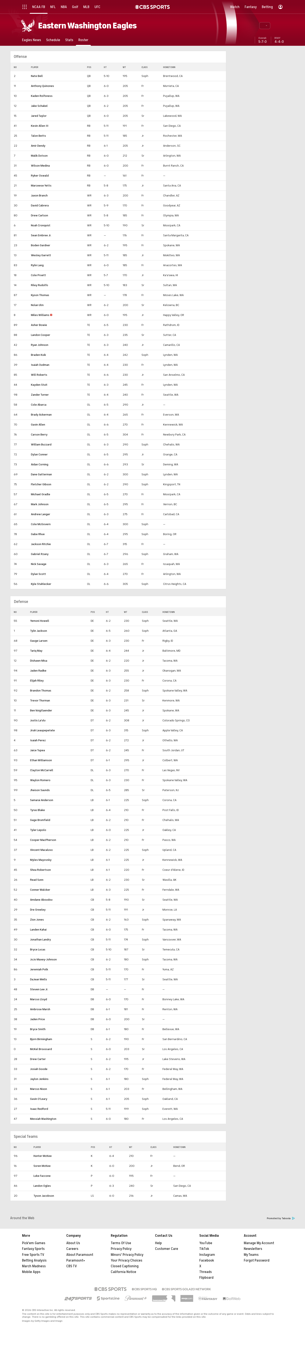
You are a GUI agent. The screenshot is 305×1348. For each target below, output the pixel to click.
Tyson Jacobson (43, 1196)
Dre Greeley (38, 909)
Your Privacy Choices (126, 1260)
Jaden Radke (38, 670)
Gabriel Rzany (40, 554)
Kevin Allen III (39, 126)
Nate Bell (37, 76)
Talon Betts (38, 136)
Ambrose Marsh (40, 1009)
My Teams (251, 1255)
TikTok (204, 1249)
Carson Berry (39, 434)
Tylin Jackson (38, 631)
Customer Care (166, 1249)
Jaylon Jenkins (39, 1079)
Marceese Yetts (41, 185)
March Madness (34, 1266)
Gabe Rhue (38, 534)
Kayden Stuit (39, 385)
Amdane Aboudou (41, 899)
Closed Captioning (125, 1266)
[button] (264, 25)
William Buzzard (41, 444)
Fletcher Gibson (41, 484)
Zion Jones (37, 919)
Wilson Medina (40, 165)
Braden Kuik (38, 355)
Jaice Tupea (37, 750)
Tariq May (36, 650)
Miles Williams (40, 315)
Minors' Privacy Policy (127, 1255)
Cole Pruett (38, 275)
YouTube (205, 1243)
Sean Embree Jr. (41, 235)
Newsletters (253, 1249)
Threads (205, 1272)
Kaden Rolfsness (42, 96)
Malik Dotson (39, 155)
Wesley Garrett (41, 255)
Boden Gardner (40, 245)
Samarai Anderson (41, 800)
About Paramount (79, 1255)
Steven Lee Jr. (39, 989)
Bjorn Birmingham (41, 1039)
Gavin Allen (38, 424)
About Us (73, 1243)
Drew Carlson (39, 215)
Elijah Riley (37, 680)
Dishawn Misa (38, 660)
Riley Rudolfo (39, 285)
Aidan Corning (39, 464)
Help (158, 1243)
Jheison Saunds (40, 790)
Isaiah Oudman (40, 365)
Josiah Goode (38, 1069)
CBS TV (71, 1266)
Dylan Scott (38, 574)
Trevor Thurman (40, 700)
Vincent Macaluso (41, 850)
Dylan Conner (39, 454)
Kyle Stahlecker (41, 584)
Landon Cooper (40, 335)
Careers (72, 1249)
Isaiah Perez (38, 740)
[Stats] (69, 40)
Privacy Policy (121, 1249)
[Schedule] (53, 40)
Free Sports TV (33, 1255)
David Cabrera (40, 205)
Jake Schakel (39, 106)
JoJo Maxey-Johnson (43, 959)
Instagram (207, 1255)
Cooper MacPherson (43, 840)
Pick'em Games (33, 1243)
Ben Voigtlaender (41, 710)
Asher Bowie (39, 325)
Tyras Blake (37, 810)
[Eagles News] (31, 40)
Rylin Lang (37, 265)
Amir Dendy (38, 145)
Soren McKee (42, 1166)
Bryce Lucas (37, 949)
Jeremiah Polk (39, 969)
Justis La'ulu (38, 720)
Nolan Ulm (37, 305)
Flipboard (206, 1278)
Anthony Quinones (42, 86)
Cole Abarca (38, 404)
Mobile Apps (31, 1272)
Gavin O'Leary (38, 1099)
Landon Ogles (42, 1186)
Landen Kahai (38, 929)
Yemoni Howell (39, 621)
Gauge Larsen (38, 641)
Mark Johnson (40, 504)
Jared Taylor (39, 116)
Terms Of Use (121, 1243)
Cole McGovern (41, 524)
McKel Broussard (41, 1049)
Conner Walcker (40, 890)
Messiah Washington (43, 1119)
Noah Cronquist (40, 225)
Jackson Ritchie (41, 544)
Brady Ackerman (41, 414)
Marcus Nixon (38, 1089)
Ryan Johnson (39, 345)
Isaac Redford (39, 1109)
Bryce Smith (38, 1029)
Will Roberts (39, 375)
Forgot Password (256, 1260)
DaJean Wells (38, 979)
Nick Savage (38, 564)
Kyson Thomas (40, 295)
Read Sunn (36, 880)
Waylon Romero (40, 780)
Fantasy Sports (33, 1249)
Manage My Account (259, 1243)
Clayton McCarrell (41, 770)
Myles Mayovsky (40, 860)
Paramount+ (75, 1260)
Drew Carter (38, 1059)
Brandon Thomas (40, 690)
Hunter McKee (42, 1156)
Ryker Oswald (40, 175)
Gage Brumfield (40, 820)
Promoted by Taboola (281, 1218)
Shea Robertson (40, 870)
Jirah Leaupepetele (42, 730)
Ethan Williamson (41, 760)
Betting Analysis (34, 1260)
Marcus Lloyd (38, 999)
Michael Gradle (40, 494)
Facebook (206, 1260)
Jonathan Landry (40, 939)
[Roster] (83, 40)
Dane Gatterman (41, 474)
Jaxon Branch (39, 195)
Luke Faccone (42, 1176)
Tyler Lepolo (38, 830)
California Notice (123, 1272)
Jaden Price (37, 1019)
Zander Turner (40, 394)
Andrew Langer (40, 514)
